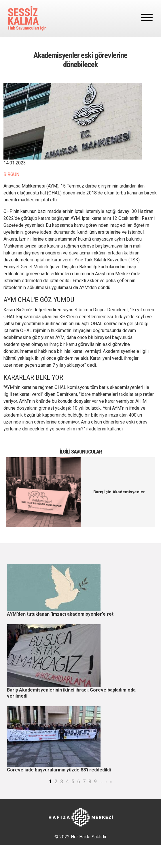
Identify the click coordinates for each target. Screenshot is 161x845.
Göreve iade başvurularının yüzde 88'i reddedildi (59, 770)
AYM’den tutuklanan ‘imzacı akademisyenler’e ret (60, 614)
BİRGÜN (11, 174)
